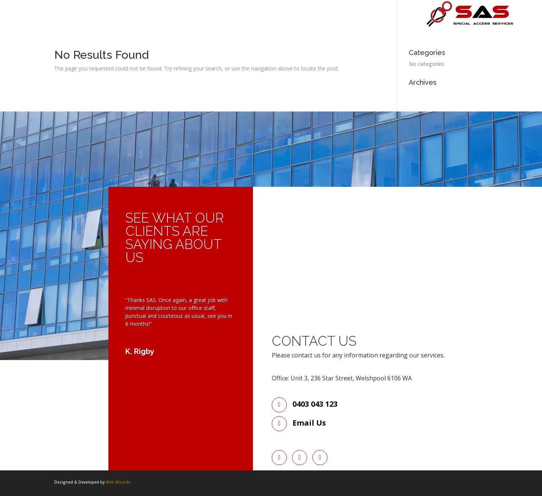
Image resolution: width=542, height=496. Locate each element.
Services (114, 19)
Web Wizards (118, 482)
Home (42, 19)
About (74, 19)
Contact (207, 19)
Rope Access (162, 19)
